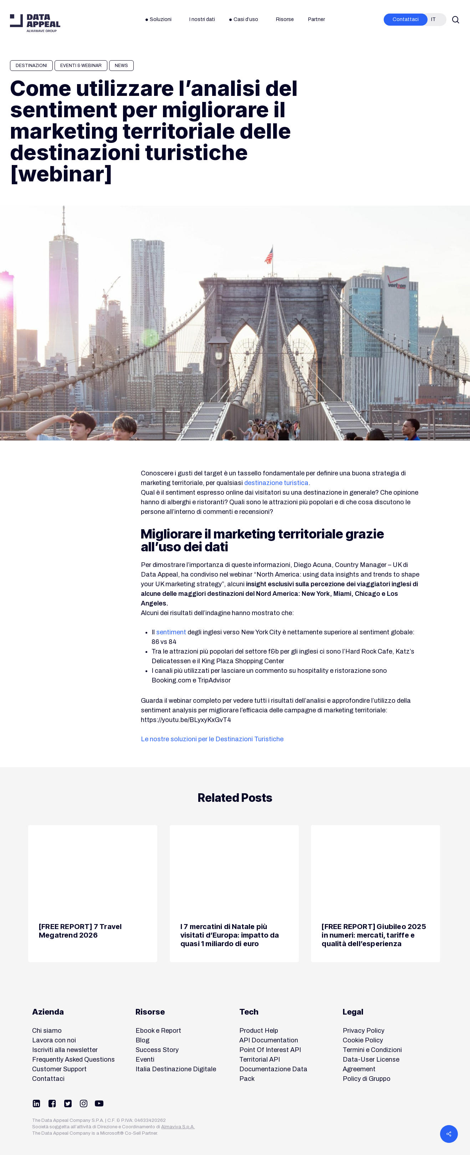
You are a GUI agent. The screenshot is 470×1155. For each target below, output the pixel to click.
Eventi (145, 1059)
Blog (142, 1040)
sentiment (171, 632)
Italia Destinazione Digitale (176, 1069)
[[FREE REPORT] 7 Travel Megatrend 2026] (92, 893)
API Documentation (268, 1040)
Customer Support (59, 1069)
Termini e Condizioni (372, 1049)
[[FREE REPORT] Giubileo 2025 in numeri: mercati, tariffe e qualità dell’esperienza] (375, 893)
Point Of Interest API (270, 1049)
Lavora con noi (54, 1040)
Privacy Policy (363, 1030)
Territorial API (259, 1059)
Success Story (157, 1049)
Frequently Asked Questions (73, 1059)
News (121, 65)
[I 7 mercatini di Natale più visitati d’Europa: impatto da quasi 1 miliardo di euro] (234, 893)
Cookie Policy (363, 1040)
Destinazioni (31, 65)
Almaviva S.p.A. (178, 1126)
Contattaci (48, 1078)
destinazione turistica (276, 482)
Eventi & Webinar (81, 65)
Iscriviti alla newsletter (65, 1049)
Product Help (258, 1030)
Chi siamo (47, 1030)
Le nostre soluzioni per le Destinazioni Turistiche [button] (212, 739)
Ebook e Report (158, 1030)
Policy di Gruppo (366, 1078)
